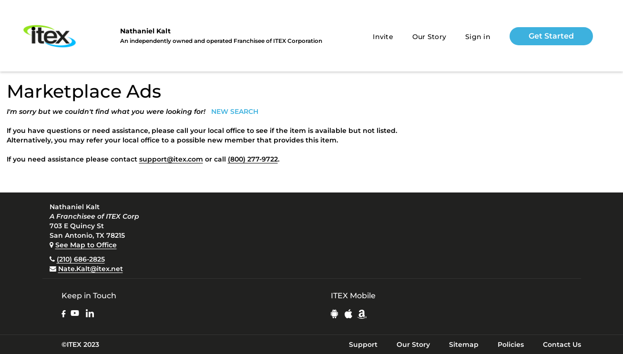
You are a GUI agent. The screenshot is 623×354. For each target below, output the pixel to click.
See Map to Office (86, 245)
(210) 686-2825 (81, 259)
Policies (511, 344)
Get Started (551, 35)
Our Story (429, 36)
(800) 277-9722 (253, 159)
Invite (383, 36)
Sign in (477, 36)
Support (363, 344)
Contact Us (562, 344)
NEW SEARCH (234, 111)
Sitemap (464, 344)
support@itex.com (171, 159)
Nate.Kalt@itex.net (90, 268)
